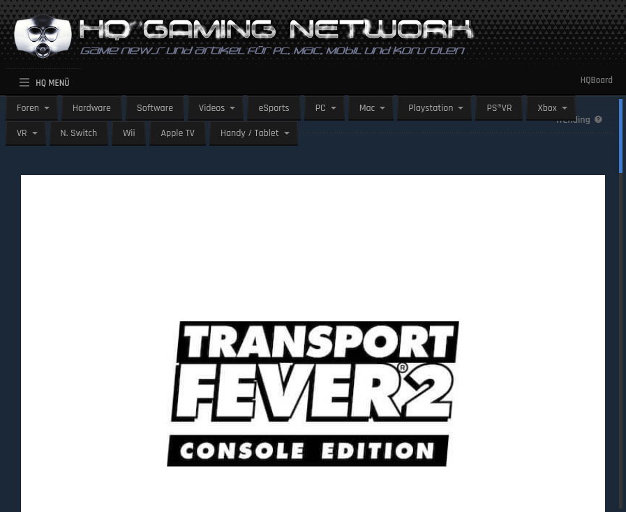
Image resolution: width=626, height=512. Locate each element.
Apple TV (177, 133)
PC (320, 108)
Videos (212, 108)
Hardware (92, 108)
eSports (273, 108)
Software (155, 108)
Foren (28, 108)
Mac (367, 108)
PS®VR (499, 108)
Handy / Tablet (250, 133)
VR (22, 133)
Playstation (430, 108)
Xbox (546, 108)
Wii (129, 133)
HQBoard (597, 80)
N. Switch (79, 133)
